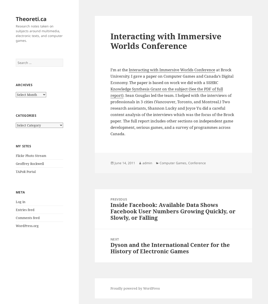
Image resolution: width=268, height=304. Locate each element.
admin (147, 163)
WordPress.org (27, 226)
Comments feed (28, 218)
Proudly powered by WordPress (135, 288)
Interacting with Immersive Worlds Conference (172, 69)
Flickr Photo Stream (31, 155)
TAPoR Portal (26, 171)
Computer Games (173, 163)
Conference (197, 163)
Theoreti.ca (31, 19)
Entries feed (25, 210)
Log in (20, 202)
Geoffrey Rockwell (30, 163)
